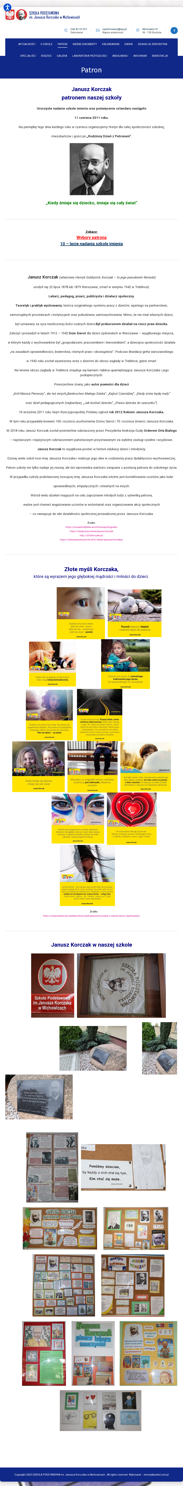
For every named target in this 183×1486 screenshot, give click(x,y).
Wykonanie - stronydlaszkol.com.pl (149, 1472)
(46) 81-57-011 (78, 29)
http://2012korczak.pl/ (91, 534)
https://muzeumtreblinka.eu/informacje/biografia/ (92, 526)
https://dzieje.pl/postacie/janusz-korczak (91, 530)
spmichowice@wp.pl (114, 29)
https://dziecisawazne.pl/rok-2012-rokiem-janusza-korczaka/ (91, 538)
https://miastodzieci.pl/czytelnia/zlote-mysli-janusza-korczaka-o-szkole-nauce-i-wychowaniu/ (91, 914)
